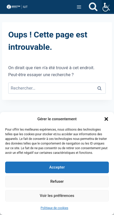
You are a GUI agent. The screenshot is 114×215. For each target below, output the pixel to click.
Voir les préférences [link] (57, 195)
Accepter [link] (57, 167)
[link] (108, 6)
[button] (106, 119)
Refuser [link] (57, 181)
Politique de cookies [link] (54, 208)
